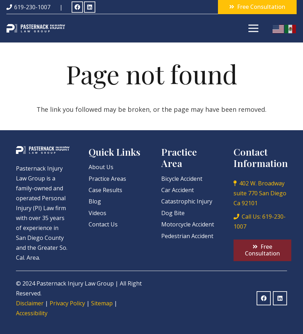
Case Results (105, 190)
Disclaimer (30, 303)
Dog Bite (173, 213)
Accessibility (31, 313)
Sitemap (102, 303)
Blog (95, 201)
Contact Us (103, 224)
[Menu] (253, 28)
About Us (101, 167)
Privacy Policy (67, 303)
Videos (97, 213)
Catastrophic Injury (186, 201)
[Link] (35, 28)
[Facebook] (77, 7)
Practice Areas (107, 179)
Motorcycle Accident (187, 224)
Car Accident (177, 190)
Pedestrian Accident (187, 236)
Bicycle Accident (181, 179)
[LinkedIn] (89, 7)
